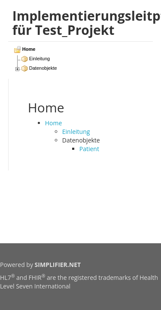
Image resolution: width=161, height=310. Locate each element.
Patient (89, 149)
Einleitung (76, 131)
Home (53, 123)
